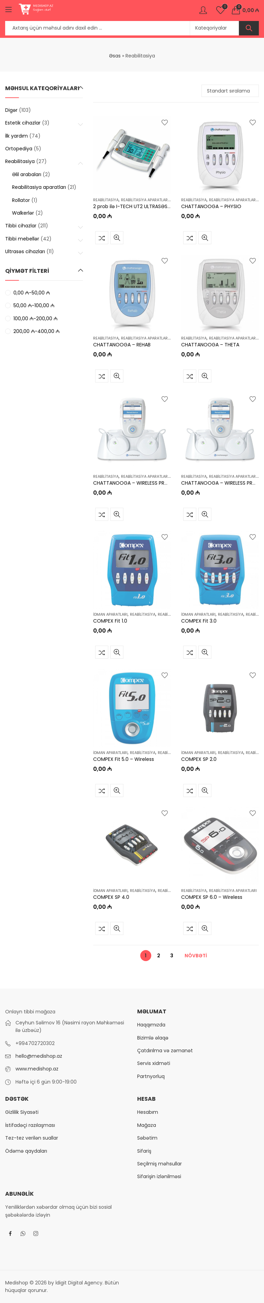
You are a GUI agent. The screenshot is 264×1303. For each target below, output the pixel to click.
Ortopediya (18, 148)
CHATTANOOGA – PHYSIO (211, 206)
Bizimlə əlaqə (152, 1037)
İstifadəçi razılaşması (30, 1125)
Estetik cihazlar (23, 122)
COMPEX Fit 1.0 (110, 621)
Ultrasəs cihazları (25, 251)
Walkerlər (23, 212)
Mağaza (146, 1125)
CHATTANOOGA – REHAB (122, 344)
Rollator (21, 200)
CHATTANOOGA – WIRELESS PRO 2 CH (137, 483)
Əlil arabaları (26, 174)
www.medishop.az (36, 1068)
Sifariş (144, 1151)
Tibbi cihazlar (20, 225)
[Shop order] (230, 91)
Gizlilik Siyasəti (21, 1112)
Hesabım (147, 1112)
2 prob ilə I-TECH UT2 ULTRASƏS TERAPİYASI (143, 206)
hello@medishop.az (38, 1056)
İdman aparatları (110, 614)
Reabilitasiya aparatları (145, 200)
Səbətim (147, 1137)
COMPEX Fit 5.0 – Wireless (123, 759)
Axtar (249, 28)
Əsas (115, 55)
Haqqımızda (151, 1024)
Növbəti (196, 955)
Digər (11, 110)
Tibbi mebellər (22, 238)
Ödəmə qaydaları (26, 1151)
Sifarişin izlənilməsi (159, 1176)
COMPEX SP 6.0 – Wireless (211, 897)
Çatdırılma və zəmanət (165, 1050)
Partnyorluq (151, 1076)
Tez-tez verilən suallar (31, 1137)
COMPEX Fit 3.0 (199, 621)
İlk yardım (16, 135)
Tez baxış (116, 237)
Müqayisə (101, 237)
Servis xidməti (153, 1063)
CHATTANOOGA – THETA (210, 344)
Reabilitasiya (106, 200)
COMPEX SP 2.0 (199, 759)
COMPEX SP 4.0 (111, 897)
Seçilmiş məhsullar (159, 1163)
